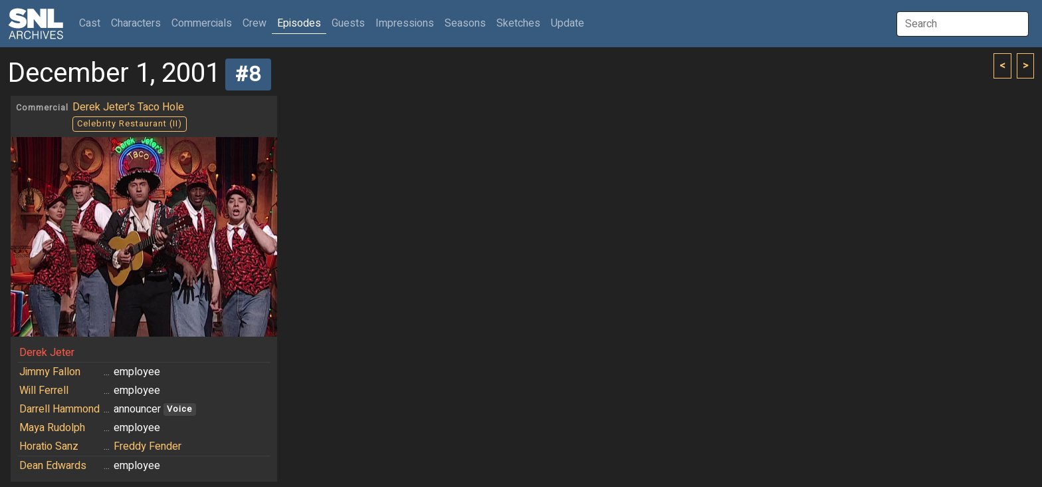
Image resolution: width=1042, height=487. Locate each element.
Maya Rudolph (52, 428)
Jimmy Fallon (49, 372)
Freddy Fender (147, 446)
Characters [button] (136, 23)
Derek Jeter (46, 353)
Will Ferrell (43, 391)
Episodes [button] (299, 23)
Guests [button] (348, 23)
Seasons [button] (465, 23)
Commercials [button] (201, 23)
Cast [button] (92, 23)
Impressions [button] (404, 23)
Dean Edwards (52, 466)
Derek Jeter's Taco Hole (128, 107)
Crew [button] (254, 23)
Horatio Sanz (48, 446)
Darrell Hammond (59, 409)
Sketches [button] (518, 23)
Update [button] (567, 23)
